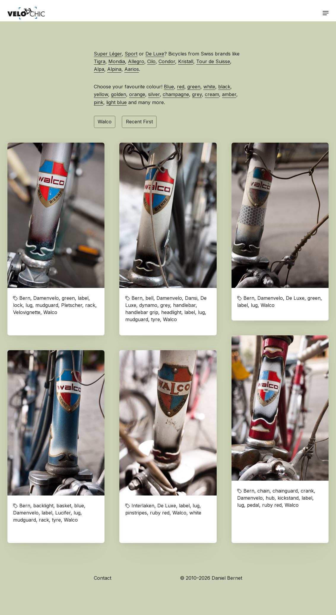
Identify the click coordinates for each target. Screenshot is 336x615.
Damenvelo (46, 298)
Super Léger (108, 54)
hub (270, 498)
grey (197, 94)
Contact (102, 578)
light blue (116, 102)
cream (212, 94)
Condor (167, 61)
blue (79, 506)
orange (137, 94)
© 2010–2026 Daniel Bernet (211, 578)
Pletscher (71, 305)
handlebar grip (141, 312)
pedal (253, 505)
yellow (101, 94)
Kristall (185, 61)
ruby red (272, 505)
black (224, 87)
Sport (131, 54)
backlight (43, 506)
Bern (24, 298)
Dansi (191, 298)
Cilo (151, 61)
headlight (171, 312)
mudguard (46, 305)
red (180, 87)
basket (63, 506)
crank (307, 491)
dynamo (148, 305)
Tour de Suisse (213, 61)
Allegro (136, 61)
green (193, 87)
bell (149, 298)
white (209, 87)
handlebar (184, 305)
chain (263, 491)
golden (118, 94)
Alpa (99, 69)
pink (98, 102)
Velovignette (26, 312)
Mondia (116, 61)
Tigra (99, 61)
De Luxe (154, 54)
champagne (176, 94)
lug (29, 305)
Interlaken (142, 506)
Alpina (114, 69)
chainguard (285, 491)
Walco (105, 122)
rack (90, 305)
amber (229, 94)
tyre (155, 319)
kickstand (288, 498)
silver (154, 94)
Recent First (139, 122)
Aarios (131, 69)
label (83, 298)
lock (18, 305)
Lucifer (63, 513)
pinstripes (136, 513)
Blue (169, 87)
